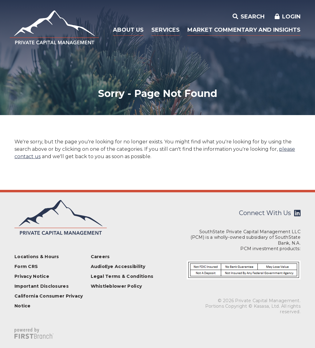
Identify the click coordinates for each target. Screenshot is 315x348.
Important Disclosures (41, 286)
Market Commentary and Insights (244, 29)
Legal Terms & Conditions (122, 276)
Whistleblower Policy (116, 286)
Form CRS (26, 266)
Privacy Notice (31, 276)
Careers (100, 256)
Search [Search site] (252, 16)
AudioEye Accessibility (118, 266)
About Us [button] (128, 29)
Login (291, 16)
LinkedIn (297, 213)
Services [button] (165, 29)
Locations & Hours (36, 256)
